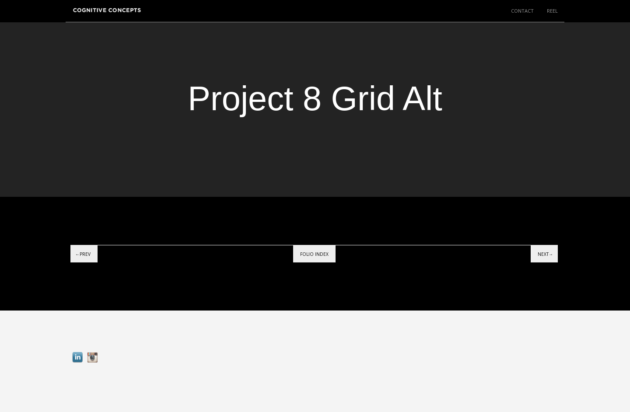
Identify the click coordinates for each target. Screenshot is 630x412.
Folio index (314, 254)
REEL (552, 10)
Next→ (545, 254)
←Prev (83, 254)
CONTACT (522, 10)
